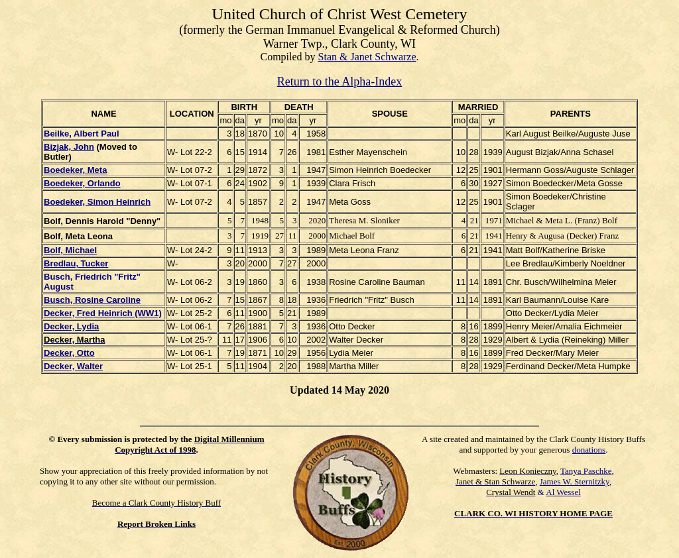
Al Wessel (563, 492)
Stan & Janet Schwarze (367, 56)
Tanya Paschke (585, 471)
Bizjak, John (69, 147)
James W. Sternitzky (574, 481)
